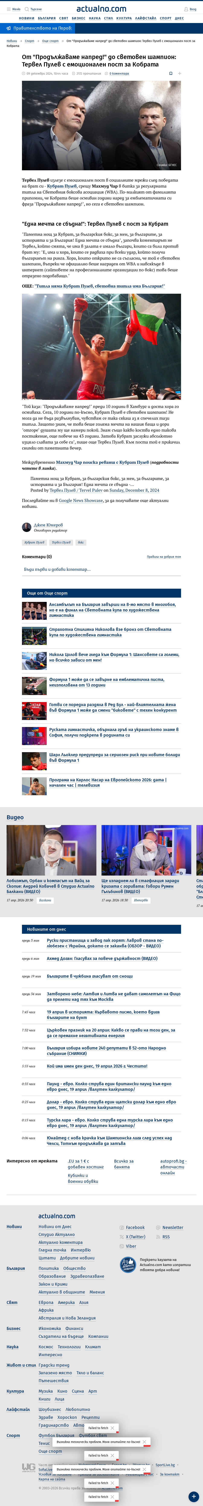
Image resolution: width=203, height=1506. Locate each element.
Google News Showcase (81, 501)
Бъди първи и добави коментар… (57, 570)
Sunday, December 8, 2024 (134, 491)
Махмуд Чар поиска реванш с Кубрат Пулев (102, 463)
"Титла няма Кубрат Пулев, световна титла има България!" (100, 286)
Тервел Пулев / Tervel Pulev (76, 491)
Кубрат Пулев (62, 186)
